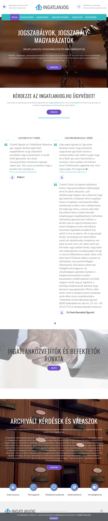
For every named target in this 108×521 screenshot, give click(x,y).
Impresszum (13, 494)
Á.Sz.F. (65, 511)
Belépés (54, 368)
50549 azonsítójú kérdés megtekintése (72, 172)
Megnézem (54, 67)
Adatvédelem (75, 494)
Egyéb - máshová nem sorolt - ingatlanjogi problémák (82, 458)
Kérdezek (54, 112)
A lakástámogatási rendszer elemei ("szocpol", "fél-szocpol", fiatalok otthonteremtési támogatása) (52, 445)
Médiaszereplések (54, 494)
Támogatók (33, 494)
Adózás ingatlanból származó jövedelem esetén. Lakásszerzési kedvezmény (61, 448)
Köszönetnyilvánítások (54, 461)
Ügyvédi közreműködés (91, 455)
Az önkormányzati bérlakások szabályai (83, 440)
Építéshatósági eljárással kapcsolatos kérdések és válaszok (76, 453)
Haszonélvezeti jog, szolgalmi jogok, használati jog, (51, 440)
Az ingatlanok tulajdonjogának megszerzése (20, 438)
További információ (84, 515)
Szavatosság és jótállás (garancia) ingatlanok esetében (62, 455)
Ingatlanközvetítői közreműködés (18, 458)
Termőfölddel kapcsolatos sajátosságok (79, 450)
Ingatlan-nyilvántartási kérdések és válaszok (46, 458)
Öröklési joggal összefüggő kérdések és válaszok (54, 438)
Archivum (54, 467)
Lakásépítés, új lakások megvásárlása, (41, 453)
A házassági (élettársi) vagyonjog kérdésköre (54, 443)
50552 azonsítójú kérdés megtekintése (23, 172)
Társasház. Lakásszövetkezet (82, 443)
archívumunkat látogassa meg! (54, 60)
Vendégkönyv (95, 494)
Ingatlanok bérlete (25, 440)
